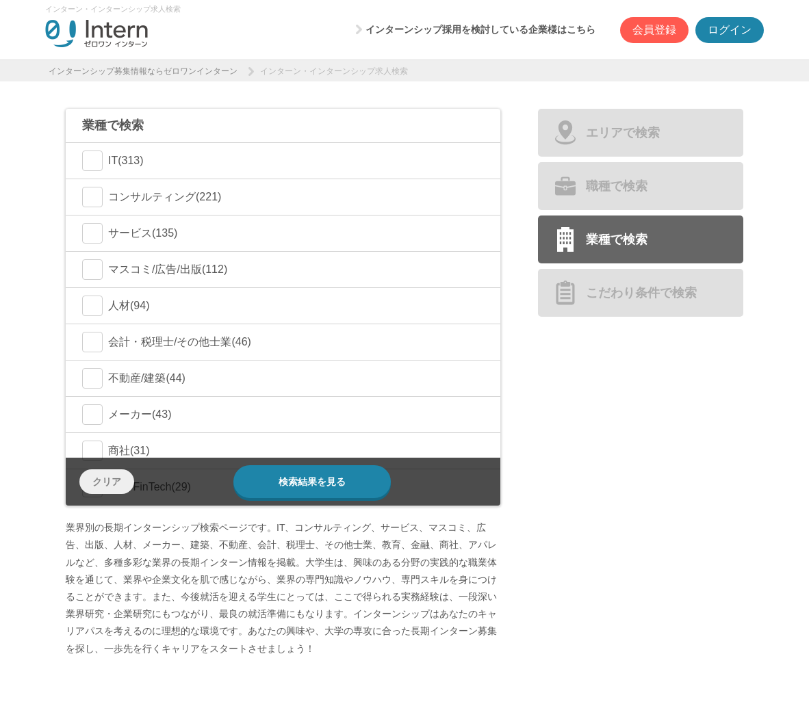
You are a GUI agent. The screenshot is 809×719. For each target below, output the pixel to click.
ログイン (730, 30)
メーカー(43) (126, 414)
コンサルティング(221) (151, 197)
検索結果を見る (312, 481)
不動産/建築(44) (133, 378)
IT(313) (113, 161)
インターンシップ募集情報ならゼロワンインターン (143, 71)
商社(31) (115, 451)
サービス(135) (129, 233)
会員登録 (654, 30)
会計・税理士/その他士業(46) (166, 342)
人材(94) (115, 306)
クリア (106, 481)
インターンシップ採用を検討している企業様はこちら (480, 29)
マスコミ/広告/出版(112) (154, 269)
